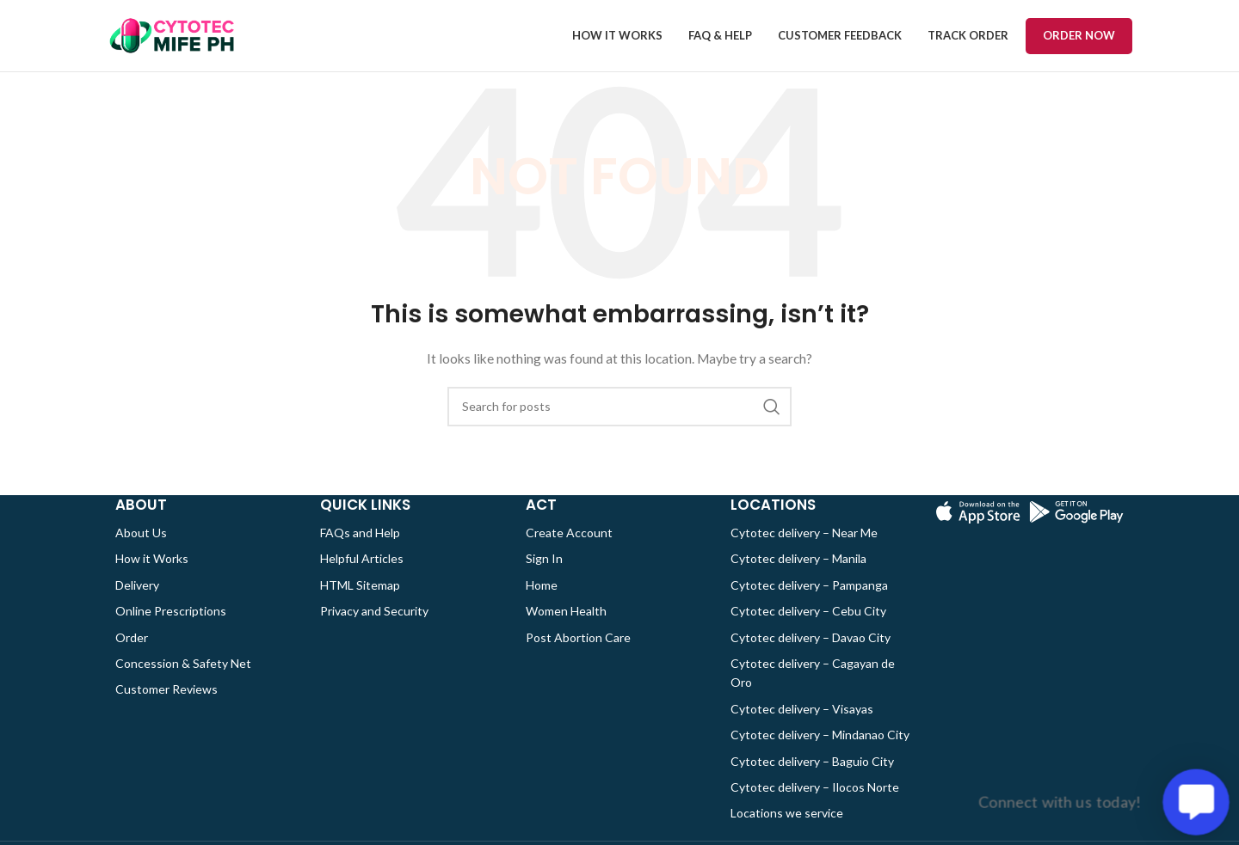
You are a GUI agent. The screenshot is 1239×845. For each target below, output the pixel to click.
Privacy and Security (374, 629)
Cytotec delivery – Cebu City (808, 629)
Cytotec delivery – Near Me (804, 550)
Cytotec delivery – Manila (798, 576)
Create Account (569, 550)
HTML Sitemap (360, 603)
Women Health (566, 629)
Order (131, 655)
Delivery (137, 603)
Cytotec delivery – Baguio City (812, 779)
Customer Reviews (166, 707)
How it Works (151, 576)
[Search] (619, 424)
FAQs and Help (360, 550)
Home (542, 603)
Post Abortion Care (578, 655)
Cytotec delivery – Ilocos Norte (814, 805)
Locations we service (786, 831)
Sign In (544, 576)
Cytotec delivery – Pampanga (809, 603)
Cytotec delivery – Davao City (810, 655)
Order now (1079, 44)
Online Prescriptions (170, 629)
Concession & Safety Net (183, 681)
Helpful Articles (362, 576)
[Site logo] (171, 43)
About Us (141, 550)
